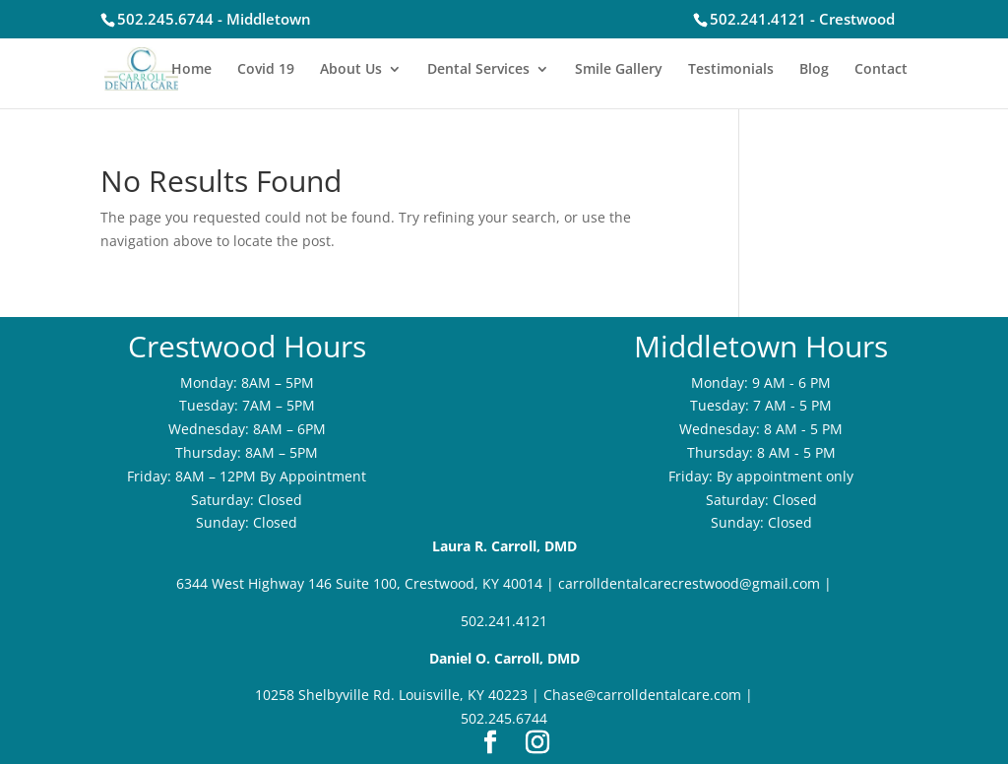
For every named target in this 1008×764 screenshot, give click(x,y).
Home (191, 70)
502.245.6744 (504, 718)
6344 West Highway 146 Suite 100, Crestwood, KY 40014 (359, 583)
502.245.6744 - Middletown (214, 19)
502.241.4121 (504, 620)
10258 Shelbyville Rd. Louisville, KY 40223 (391, 694)
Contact (881, 70)
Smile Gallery (618, 70)
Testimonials (731, 70)
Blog (814, 70)
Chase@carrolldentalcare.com (642, 694)
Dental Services (478, 70)
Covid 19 (265, 70)
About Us (351, 70)
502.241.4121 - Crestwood (802, 19)
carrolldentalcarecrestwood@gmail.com (689, 583)
